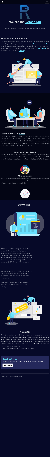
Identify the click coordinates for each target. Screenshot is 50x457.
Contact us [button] (8, 373)
